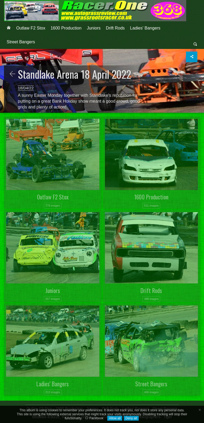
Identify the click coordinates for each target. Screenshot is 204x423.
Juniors (94, 28)
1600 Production (66, 28)
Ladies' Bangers (145, 28)
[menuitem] (9, 28)
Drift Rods (115, 28)
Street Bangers (21, 42)
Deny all (131, 418)
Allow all (115, 418)
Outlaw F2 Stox (30, 28)
